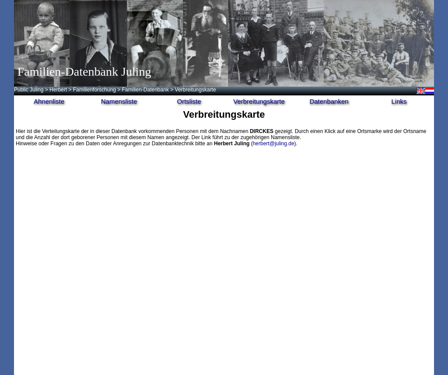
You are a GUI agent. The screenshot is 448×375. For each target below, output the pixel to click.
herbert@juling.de (273, 143)
